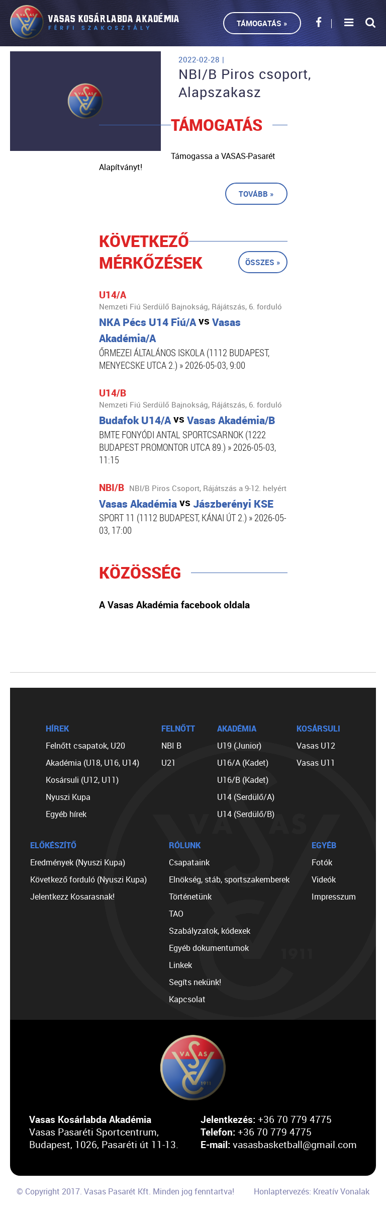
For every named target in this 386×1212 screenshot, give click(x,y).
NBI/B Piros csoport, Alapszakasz (244, 83)
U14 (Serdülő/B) (245, 814)
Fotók (322, 862)
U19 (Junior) (239, 745)
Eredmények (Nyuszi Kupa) (77, 862)
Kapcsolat (187, 999)
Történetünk (190, 896)
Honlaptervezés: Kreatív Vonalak (311, 1191)
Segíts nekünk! (195, 982)
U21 (168, 762)
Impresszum (334, 896)
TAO (176, 913)
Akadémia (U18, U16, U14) (92, 762)
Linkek (180, 965)
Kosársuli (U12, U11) (82, 779)
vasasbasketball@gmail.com (295, 1144)
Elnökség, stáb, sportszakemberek (229, 879)
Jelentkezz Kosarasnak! (72, 896)
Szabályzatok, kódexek (209, 930)
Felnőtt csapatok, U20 (85, 745)
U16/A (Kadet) (242, 762)
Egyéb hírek (66, 814)
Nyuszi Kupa (68, 796)
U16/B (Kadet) (242, 779)
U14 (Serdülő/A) (245, 796)
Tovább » (256, 194)
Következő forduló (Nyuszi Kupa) (88, 879)
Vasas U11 (316, 762)
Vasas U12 (316, 745)
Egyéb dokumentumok (209, 947)
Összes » (262, 262)
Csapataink (189, 862)
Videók (324, 879)
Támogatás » (262, 23)
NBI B (171, 745)
